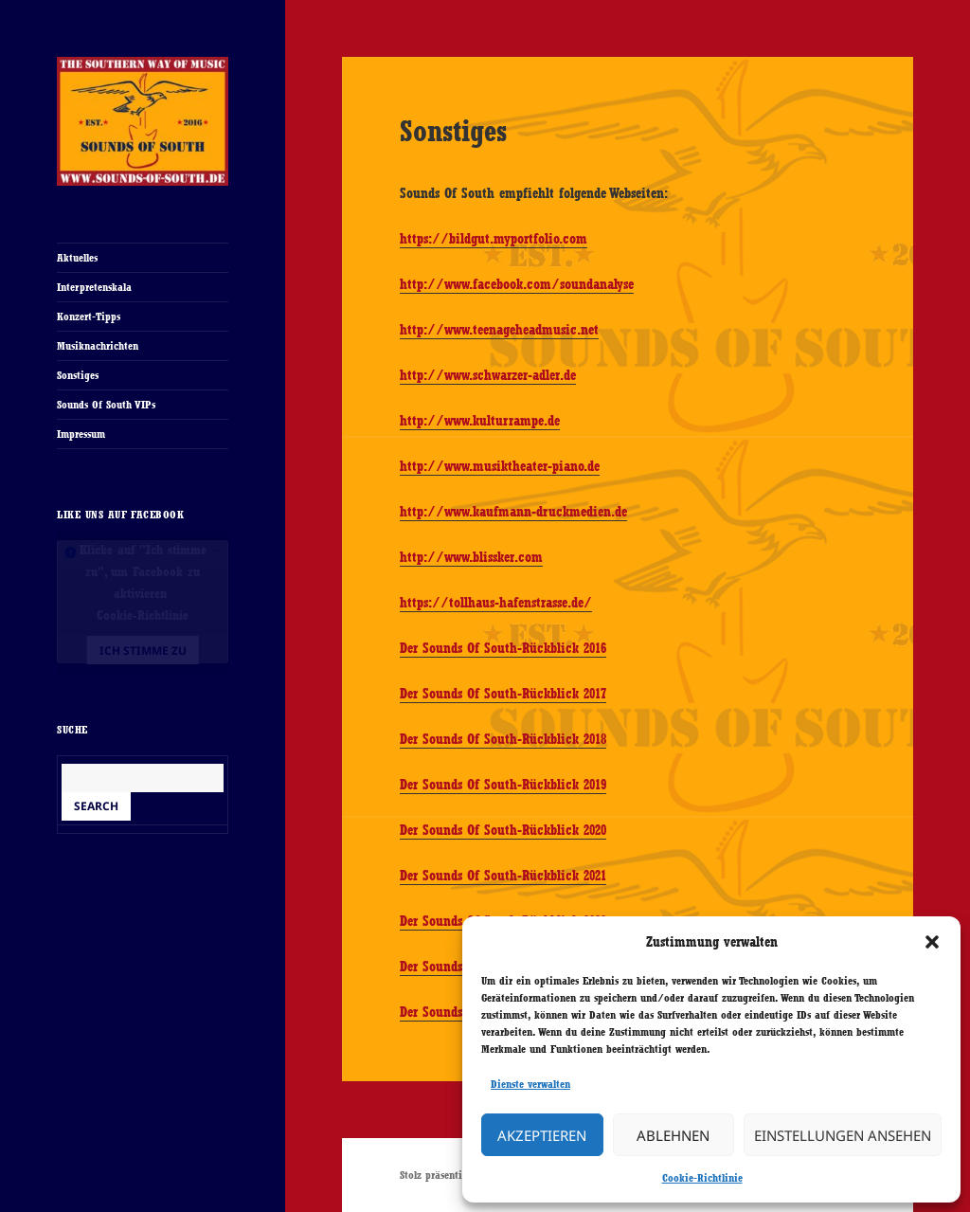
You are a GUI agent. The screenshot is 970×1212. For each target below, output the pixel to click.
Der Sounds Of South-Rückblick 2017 (503, 693)
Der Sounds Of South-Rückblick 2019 (503, 784)
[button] (932, 941)
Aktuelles (77, 257)
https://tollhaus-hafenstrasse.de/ (496, 602)
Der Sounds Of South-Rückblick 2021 (503, 875)
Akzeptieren (541, 1135)
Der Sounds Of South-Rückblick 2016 (503, 648)
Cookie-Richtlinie (702, 1178)
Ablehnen (673, 1135)
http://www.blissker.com (471, 557)
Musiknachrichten (97, 346)
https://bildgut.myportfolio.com (493, 238)
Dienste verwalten (530, 1084)
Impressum (81, 434)
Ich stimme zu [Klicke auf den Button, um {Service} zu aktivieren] (143, 650)
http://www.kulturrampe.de (480, 420)
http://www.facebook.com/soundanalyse (517, 284)
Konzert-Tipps (88, 316)
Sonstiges (78, 375)
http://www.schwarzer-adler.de (488, 375)
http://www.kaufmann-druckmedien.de (513, 511)
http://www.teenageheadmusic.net (499, 329)
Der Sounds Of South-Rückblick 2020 (503, 830)
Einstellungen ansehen (842, 1135)
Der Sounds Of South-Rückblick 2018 (503, 739)
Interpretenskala (94, 287)
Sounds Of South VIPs (106, 404)
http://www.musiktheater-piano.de (500, 466)
